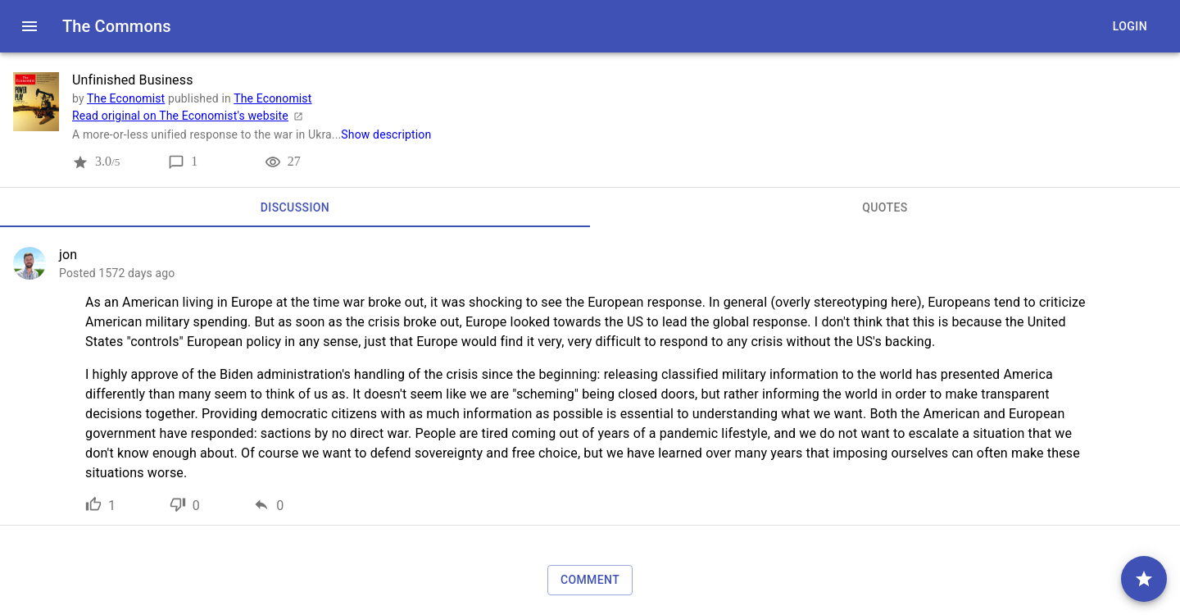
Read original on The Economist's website (190, 115)
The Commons (116, 26)
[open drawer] (29, 26)
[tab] (295, 207)
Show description (386, 134)
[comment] (1144, 579)
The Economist (126, 98)
